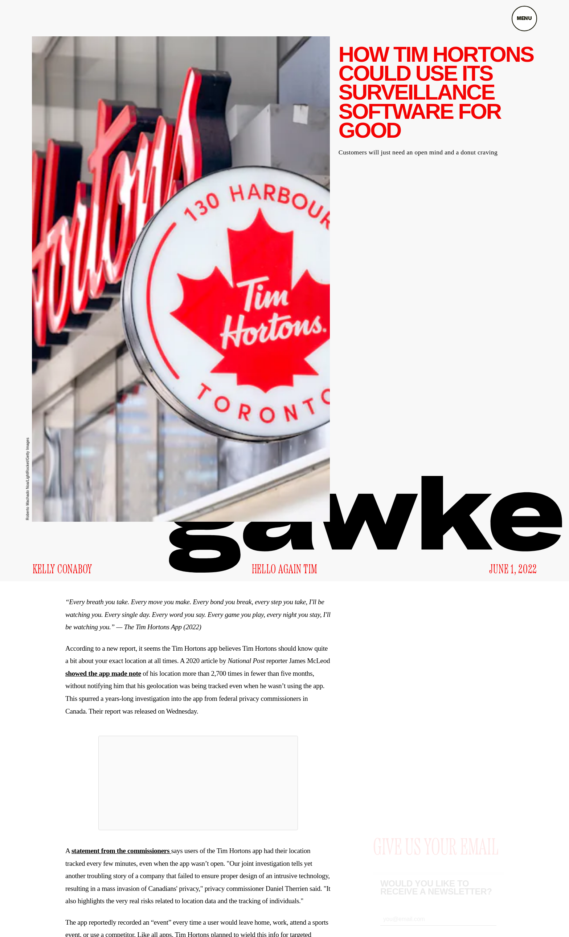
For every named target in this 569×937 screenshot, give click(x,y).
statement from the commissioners (121, 851)
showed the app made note (103, 673)
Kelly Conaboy (62, 569)
